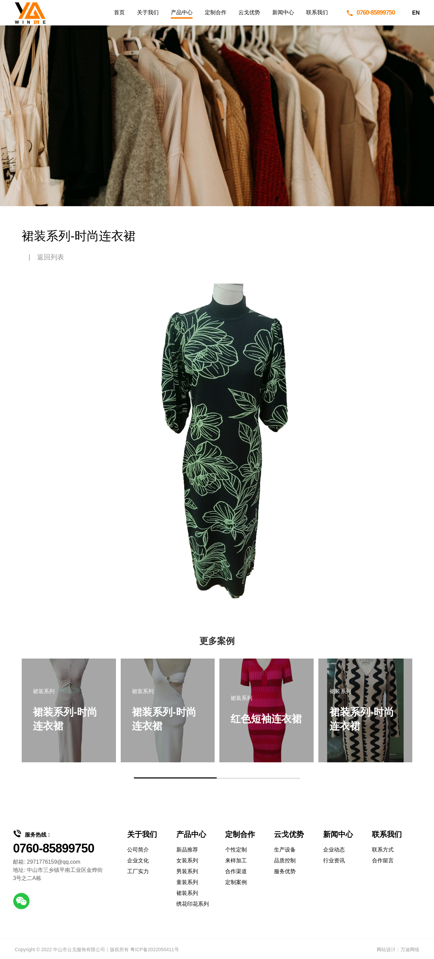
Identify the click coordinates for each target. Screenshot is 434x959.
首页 (119, 12)
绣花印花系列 (192, 904)
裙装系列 (187, 893)
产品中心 (182, 12)
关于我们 (148, 12)
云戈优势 (249, 12)
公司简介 (138, 850)
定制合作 (215, 12)
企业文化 (138, 860)
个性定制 (236, 850)
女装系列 (187, 860)
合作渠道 (236, 871)
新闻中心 (283, 12)
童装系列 (187, 882)
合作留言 (383, 860)
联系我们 (317, 12)
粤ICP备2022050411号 (154, 949)
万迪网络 (409, 949)
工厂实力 (138, 871)
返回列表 (50, 257)
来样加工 (236, 860)
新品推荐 (187, 850)
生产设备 (285, 850)
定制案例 (236, 882)
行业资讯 (334, 860)
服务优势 (285, 871)
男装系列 (187, 871)
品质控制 (285, 860)
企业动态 (334, 850)
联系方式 (383, 850)
